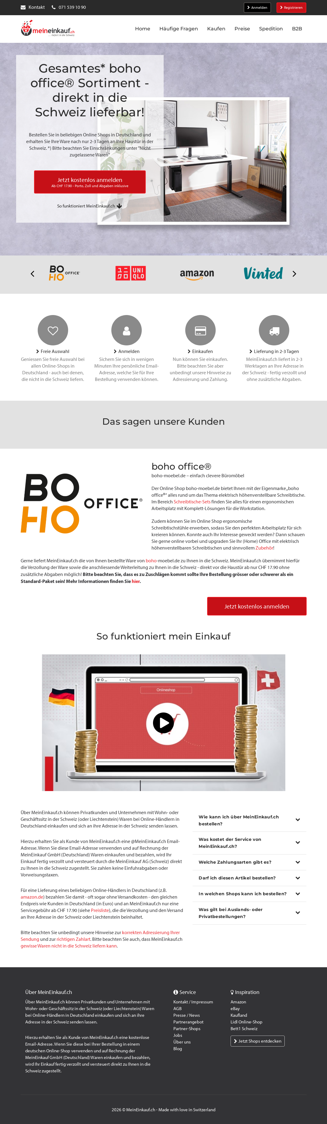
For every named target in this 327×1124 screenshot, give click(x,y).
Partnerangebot (188, 1022)
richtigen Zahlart (73, 939)
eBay (235, 1008)
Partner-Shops (186, 1028)
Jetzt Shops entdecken (257, 1041)
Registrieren (291, 7)
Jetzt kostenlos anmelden (256, 606)
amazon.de (32, 897)
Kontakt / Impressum (193, 1002)
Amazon (238, 1002)
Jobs (177, 1035)
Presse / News (186, 1015)
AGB (177, 1008)
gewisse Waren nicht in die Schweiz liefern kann (69, 946)
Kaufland (239, 1015)
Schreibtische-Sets (192, 502)
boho (151, 561)
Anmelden (257, 7)
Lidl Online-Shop (247, 1022)
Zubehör (264, 548)
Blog (177, 1048)
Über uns (182, 1042)
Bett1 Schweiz (244, 1028)
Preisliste (100, 910)
